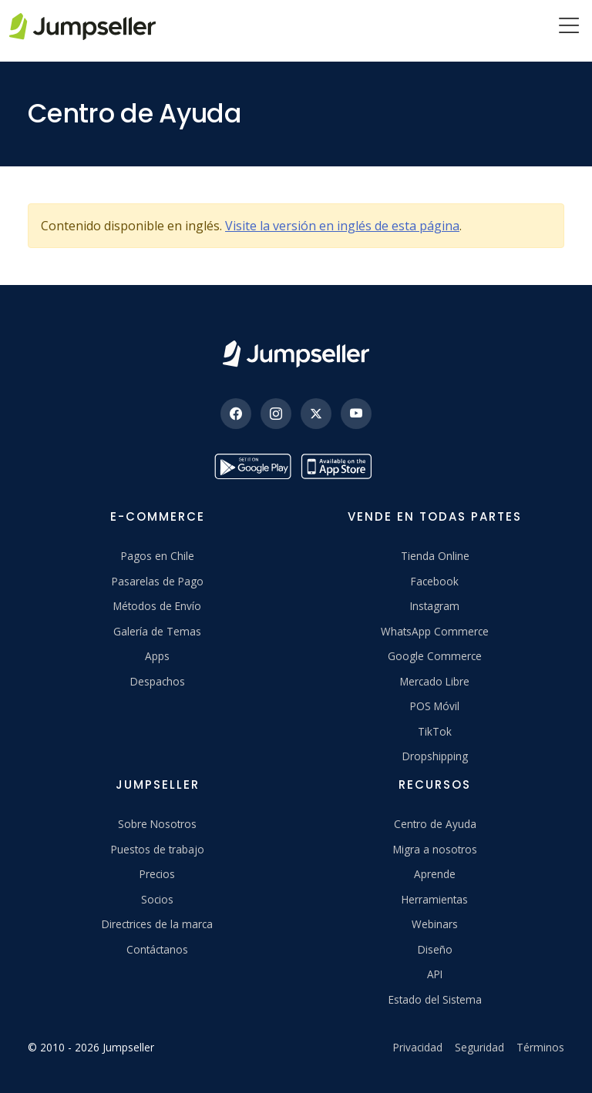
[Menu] (569, 27)
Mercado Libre (434, 681)
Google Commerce (435, 656)
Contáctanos (157, 949)
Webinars (435, 924)
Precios (157, 874)
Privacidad (417, 1047)
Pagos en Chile (157, 555)
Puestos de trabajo (157, 849)
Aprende (435, 874)
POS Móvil (434, 706)
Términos (540, 1047)
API (434, 974)
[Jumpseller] (296, 353)
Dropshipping (435, 756)
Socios (157, 899)
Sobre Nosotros (157, 823)
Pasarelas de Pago (158, 581)
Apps (157, 656)
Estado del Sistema (435, 999)
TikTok (435, 731)
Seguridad (479, 1047)
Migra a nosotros (435, 849)
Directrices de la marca (157, 924)
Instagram (434, 605)
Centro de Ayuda (435, 823)
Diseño (435, 949)
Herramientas (435, 899)
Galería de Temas (157, 631)
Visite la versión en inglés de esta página (342, 225)
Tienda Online (435, 555)
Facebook (435, 581)
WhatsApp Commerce (435, 631)
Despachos (157, 681)
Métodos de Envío (157, 605)
